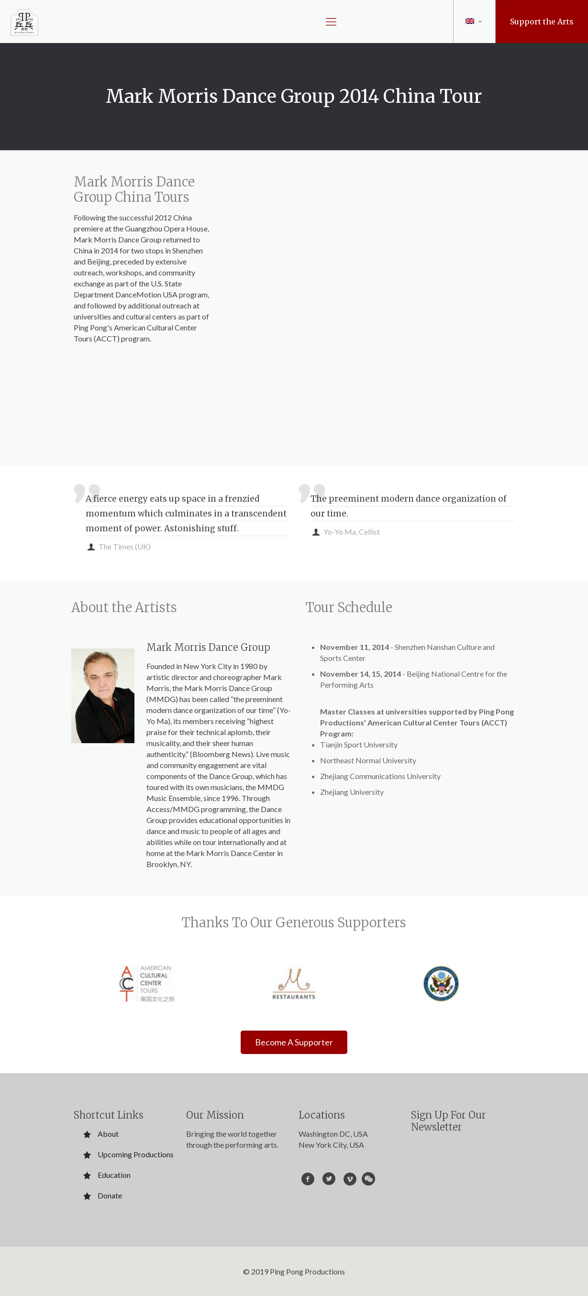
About (108, 1133)
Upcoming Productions (136, 1154)
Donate (110, 1195)
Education (114, 1174)
